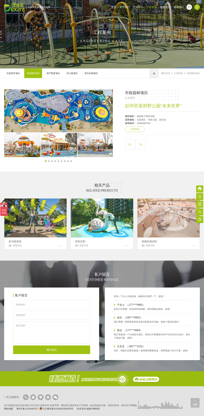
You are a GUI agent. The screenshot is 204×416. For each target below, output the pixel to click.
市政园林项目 (33, 73)
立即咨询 (134, 129)
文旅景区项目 (13, 73)
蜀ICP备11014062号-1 (27, 408)
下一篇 (140, 144)
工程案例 (152, 7)
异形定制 (102, 223)
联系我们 (179, 7)
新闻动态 (165, 7)
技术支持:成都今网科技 (88, 408)
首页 (113, 7)
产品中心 (138, 7)
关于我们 (125, 7)
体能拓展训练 (168, 223)
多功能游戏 (35, 223)
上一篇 (130, 144)
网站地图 (8, 408)
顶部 (195, 404)
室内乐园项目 (91, 73)
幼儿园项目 (72, 73)
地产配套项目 (53, 73)
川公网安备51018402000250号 (56, 408)
